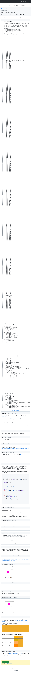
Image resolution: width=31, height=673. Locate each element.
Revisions (8, 14)
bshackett (3, 616)
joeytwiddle (4, 413)
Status (12, 667)
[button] (14, 12)
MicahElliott (3, 8)
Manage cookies (26, 667)
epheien (3, 591)
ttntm (3, 582)
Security (9, 667)
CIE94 (11, 418)
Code (2, 14)
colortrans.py (10, 8)
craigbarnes (4, 555)
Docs (19, 667)
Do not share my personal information (15, 668)
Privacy (6, 667)
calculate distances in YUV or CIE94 (8, 416)
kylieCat (3, 452)
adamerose (4, 564)
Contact (22, 667)
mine (20, 454)
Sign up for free (5, 661)
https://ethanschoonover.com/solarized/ (21, 515)
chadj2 (3, 443)
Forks (21, 14)
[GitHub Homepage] (12, 670)
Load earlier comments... (15, 410)
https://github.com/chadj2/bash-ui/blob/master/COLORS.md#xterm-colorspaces (15, 448)
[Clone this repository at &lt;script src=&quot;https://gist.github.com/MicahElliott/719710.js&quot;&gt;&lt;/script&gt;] (9, 12)
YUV (8, 418)
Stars (15, 14)
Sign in (22, 1)
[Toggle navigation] (2, 1)
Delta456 (3, 526)
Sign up (26, 1)
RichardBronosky (5, 463)
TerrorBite (3, 533)
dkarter (3, 437)
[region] (15, 214)
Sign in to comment (8, 663)
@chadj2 (3, 471)
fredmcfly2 (4, 520)
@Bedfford (3, 558)
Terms (4, 667)
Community (15, 667)
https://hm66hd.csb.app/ (6, 567)
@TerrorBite (4, 466)
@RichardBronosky (5, 510)
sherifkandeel (4, 430)
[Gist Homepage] (12, 1)
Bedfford (3, 547)
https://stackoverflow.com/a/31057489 (15, 653)
